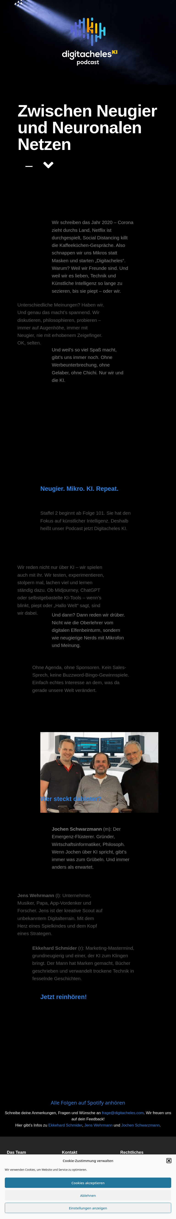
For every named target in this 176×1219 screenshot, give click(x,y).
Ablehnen (88, 1195)
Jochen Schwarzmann (140, 1125)
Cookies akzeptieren (88, 1183)
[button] (169, 1160)
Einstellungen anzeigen (88, 1208)
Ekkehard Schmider (65, 1125)
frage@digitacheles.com (123, 1113)
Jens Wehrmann (98, 1125)
